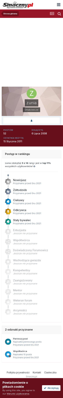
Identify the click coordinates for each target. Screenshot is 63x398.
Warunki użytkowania (18, 393)
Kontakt (37, 372)
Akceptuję (51, 388)
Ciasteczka (50, 372)
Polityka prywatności (18, 372)
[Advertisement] (31, 51)
